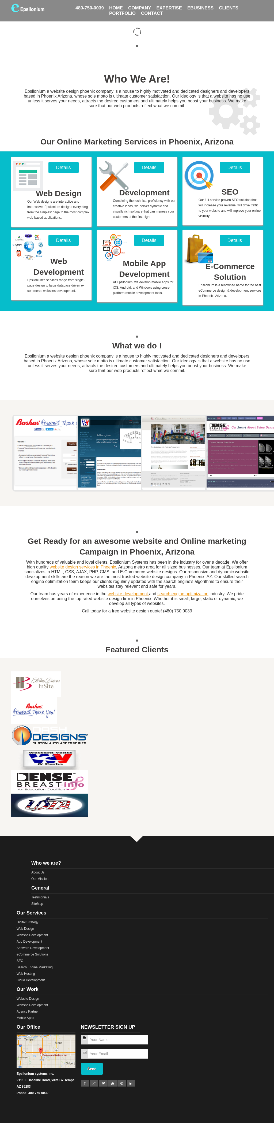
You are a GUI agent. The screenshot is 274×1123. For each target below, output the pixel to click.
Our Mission (39, 879)
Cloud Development (31, 980)
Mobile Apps (25, 1018)
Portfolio (122, 10)
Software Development (33, 948)
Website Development (32, 935)
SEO (20, 961)
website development (128, 594)
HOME (116, 4)
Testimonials (40, 897)
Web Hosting (26, 974)
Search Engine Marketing (35, 967)
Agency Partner (28, 1011)
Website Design (28, 999)
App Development (29, 941)
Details (63, 167)
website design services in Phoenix (83, 567)
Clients (228, 4)
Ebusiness (200, 4)
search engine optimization (182, 594)
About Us (37, 872)
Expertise (169, 4)
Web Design (25, 929)
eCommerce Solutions (32, 954)
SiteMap (37, 904)
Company (139, 4)
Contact (152, 10)
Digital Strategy (27, 922)
